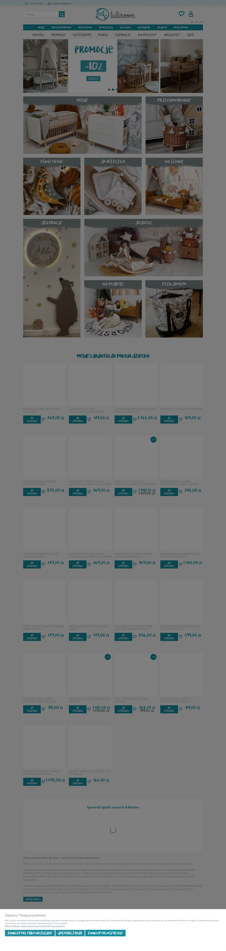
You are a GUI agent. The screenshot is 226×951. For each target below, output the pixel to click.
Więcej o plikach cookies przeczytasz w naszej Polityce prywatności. (35, 926)
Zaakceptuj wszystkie (105, 933)
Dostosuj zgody (70, 933)
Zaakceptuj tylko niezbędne (30, 933)
